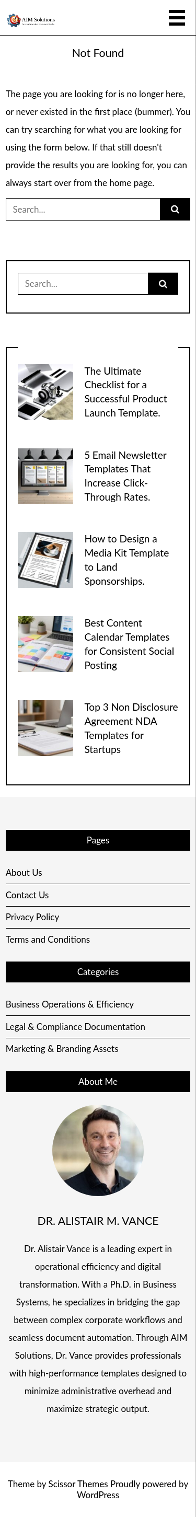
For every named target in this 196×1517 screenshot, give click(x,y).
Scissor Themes (78, 1483)
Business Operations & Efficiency (70, 1004)
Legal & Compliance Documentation (75, 1026)
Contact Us (27, 894)
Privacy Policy (33, 916)
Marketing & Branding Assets (62, 1048)
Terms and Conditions (48, 939)
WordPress (98, 1494)
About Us (24, 872)
